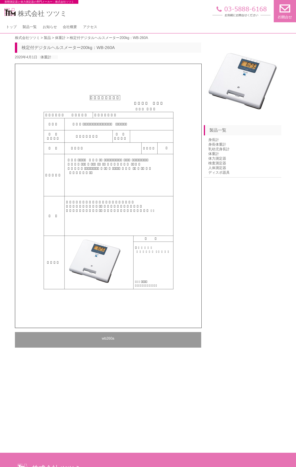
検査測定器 (217, 163)
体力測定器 (217, 158)
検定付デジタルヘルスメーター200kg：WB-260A (68, 47)
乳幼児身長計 (219, 149)
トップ (11, 27)
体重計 (46, 57)
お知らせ (50, 27)
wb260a (108, 338)
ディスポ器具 (219, 172)
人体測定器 (217, 168)
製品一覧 (29, 27)
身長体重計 (217, 144)
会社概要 (70, 27)
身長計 (213, 140)
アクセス (90, 27)
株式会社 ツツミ (35, 13)
